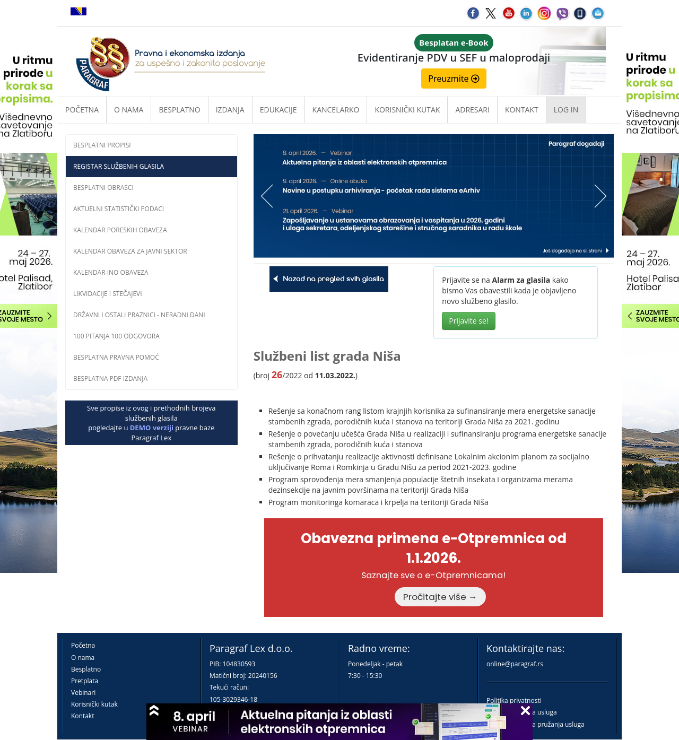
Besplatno (179, 110)
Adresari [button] (472, 110)
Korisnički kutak (94, 704)
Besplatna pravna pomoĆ (116, 357)
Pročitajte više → (440, 596)
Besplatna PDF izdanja (110, 378)
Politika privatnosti (514, 700)
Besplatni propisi (102, 145)
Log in (566, 110)
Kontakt (82, 715)
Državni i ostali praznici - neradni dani (139, 314)
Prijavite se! (468, 321)
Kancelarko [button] (336, 110)
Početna (82, 110)
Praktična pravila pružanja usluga (535, 724)
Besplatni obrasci (103, 187)
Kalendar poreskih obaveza (120, 229)
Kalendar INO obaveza (111, 272)
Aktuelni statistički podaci (118, 208)
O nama (128, 110)
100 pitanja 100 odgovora (116, 336)
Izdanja (230, 110)
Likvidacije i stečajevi (107, 293)
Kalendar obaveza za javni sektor (130, 251)
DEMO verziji (151, 427)
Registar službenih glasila (118, 166)
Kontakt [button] (521, 110)
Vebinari (83, 692)
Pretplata (84, 680)
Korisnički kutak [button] (407, 110)
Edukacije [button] (278, 110)
